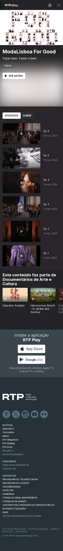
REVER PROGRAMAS (13, 454)
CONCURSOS (9, 461)
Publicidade (21, 532)
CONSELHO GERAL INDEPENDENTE (20, 497)
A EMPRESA (8, 494)
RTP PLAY (8, 447)
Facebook (7, 414)
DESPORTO (8, 429)
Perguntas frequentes (16, 465)
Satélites (8, 490)
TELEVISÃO (8, 432)
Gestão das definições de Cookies (22, 516)
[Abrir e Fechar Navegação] (58, 5)
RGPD (5, 512)
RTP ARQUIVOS (10, 440)
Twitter (16, 414)
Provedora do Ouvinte (16, 483)
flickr (44, 414)
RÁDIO (6, 436)
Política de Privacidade (14, 529)
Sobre (27, 115)
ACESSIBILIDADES (11, 486)
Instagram (25, 414)
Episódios (11, 115)
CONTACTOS (9, 475)
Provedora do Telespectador (20, 479)
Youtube (35, 414)
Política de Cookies (38, 529)
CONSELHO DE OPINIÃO (15, 501)
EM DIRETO (8, 451)
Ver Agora (14, 75)
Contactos (9, 468)
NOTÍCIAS (8, 425)
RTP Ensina (9, 443)
